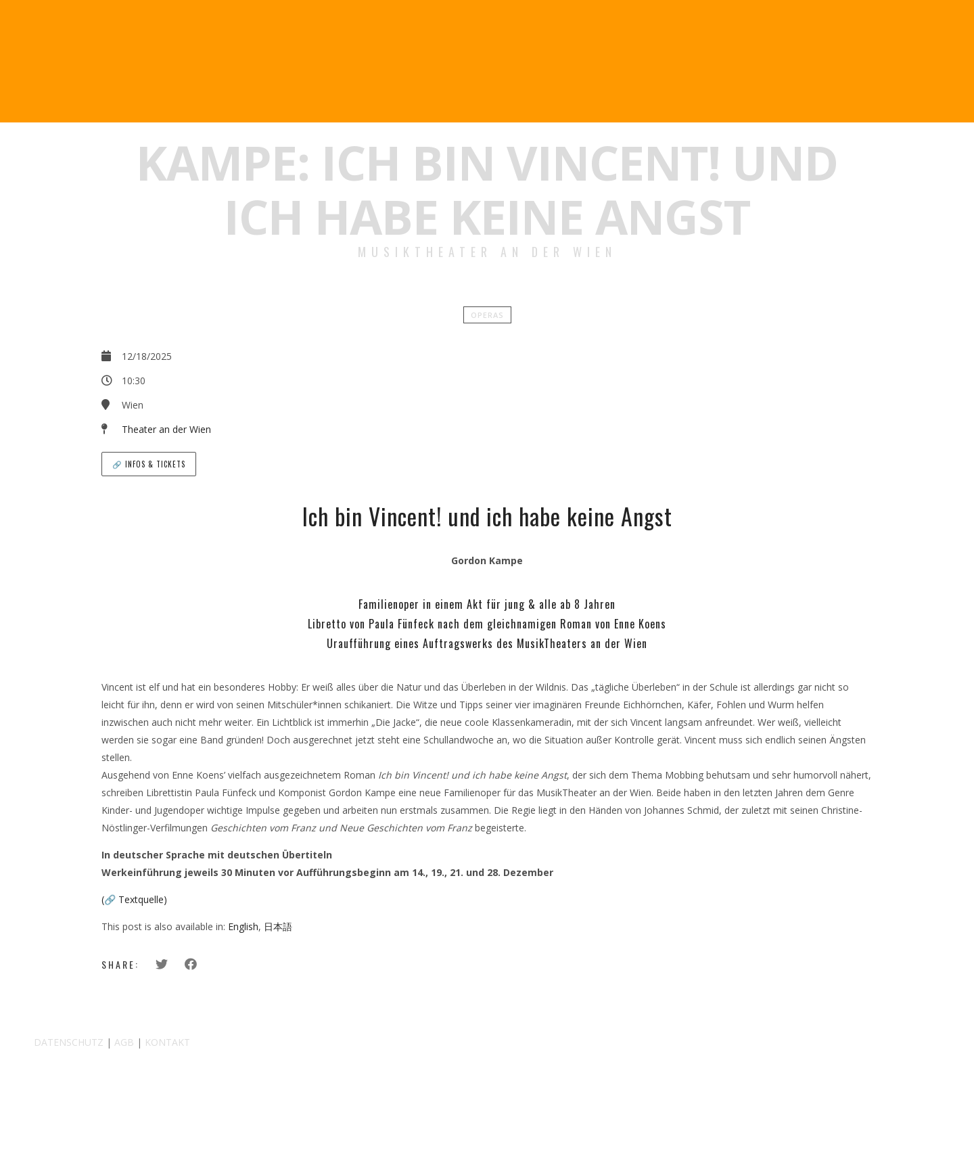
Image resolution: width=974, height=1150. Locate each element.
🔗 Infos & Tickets (148, 464)
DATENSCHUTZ (68, 1042)
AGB (124, 1042)
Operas (487, 315)
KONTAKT (167, 1042)
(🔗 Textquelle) (134, 899)
